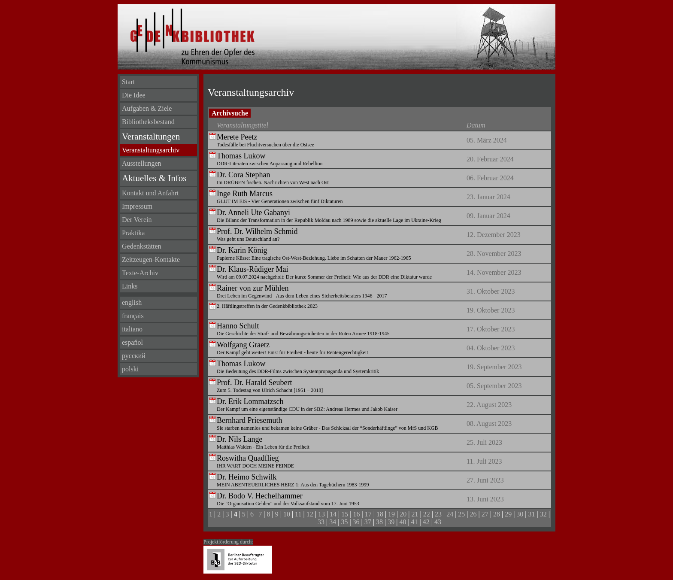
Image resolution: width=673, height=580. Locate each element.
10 (286, 514)
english (132, 302)
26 (473, 514)
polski (130, 369)
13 (321, 514)
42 (426, 521)
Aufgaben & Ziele (147, 108)
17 (368, 514)
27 (485, 514)
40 (402, 521)
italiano (132, 329)
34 (332, 521)
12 (309, 514)
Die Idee (134, 95)
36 (356, 521)
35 (344, 521)
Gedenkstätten (141, 246)
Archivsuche (230, 113)
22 (426, 514)
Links (129, 286)
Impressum (137, 206)
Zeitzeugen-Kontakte (151, 259)
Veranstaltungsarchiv (150, 150)
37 (367, 521)
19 (391, 514)
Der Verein (137, 219)
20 (403, 514)
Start (128, 81)
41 (414, 521)
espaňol (132, 342)
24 (449, 514)
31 (531, 514)
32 (543, 514)
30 (519, 514)
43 (437, 521)
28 (496, 514)
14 (333, 514)
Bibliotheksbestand (148, 121)
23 (438, 514)
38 (379, 521)
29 (508, 514)
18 (379, 514)
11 (298, 514)
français (133, 315)
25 (461, 514)
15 (344, 514)
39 (391, 521)
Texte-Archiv (140, 272)
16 (356, 514)
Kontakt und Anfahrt (150, 193)
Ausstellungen (141, 163)
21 (415, 514)
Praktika (133, 233)
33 (321, 521)
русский (134, 355)
